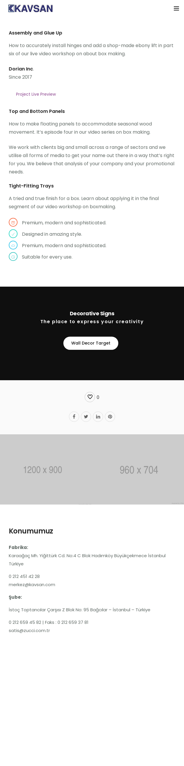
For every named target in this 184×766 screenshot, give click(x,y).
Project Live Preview (36, 94)
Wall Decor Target (90, 343)
